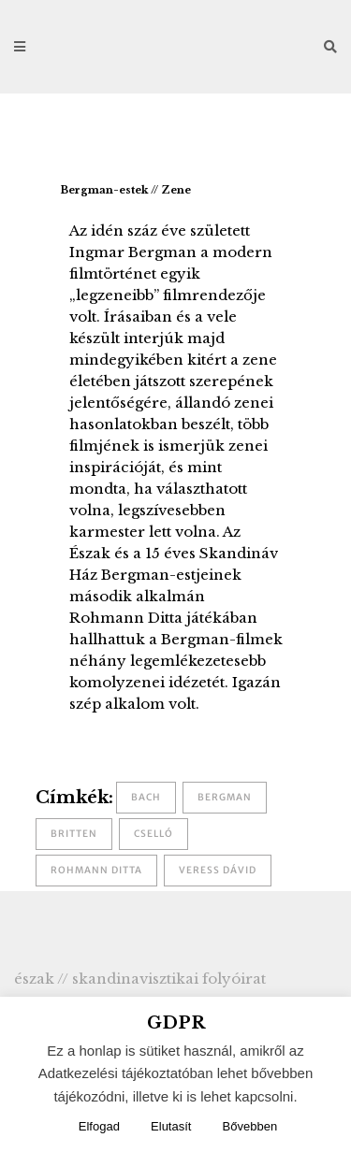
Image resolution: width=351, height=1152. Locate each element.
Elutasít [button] (171, 1126)
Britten (74, 834)
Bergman (224, 797)
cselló (153, 834)
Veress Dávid (217, 870)
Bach (146, 797)
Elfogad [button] (99, 1126)
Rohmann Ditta (96, 870)
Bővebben (250, 1126)
